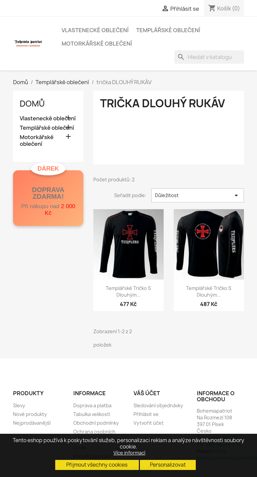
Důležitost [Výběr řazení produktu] (197, 195)
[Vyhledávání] (209, 57)
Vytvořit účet (149, 423)
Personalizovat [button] (168, 464)
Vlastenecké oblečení (95, 30)
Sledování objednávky (158, 405)
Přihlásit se (146, 414)
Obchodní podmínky (96, 423)
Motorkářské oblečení (97, 43)
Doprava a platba (92, 405)
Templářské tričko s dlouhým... (128, 291)
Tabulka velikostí (91, 414)
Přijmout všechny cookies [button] (96, 464)
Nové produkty (30, 414)
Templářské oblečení (168, 30)
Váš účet (147, 393)
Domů (32, 103)
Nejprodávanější (32, 423)
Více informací (129, 453)
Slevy (19, 405)
